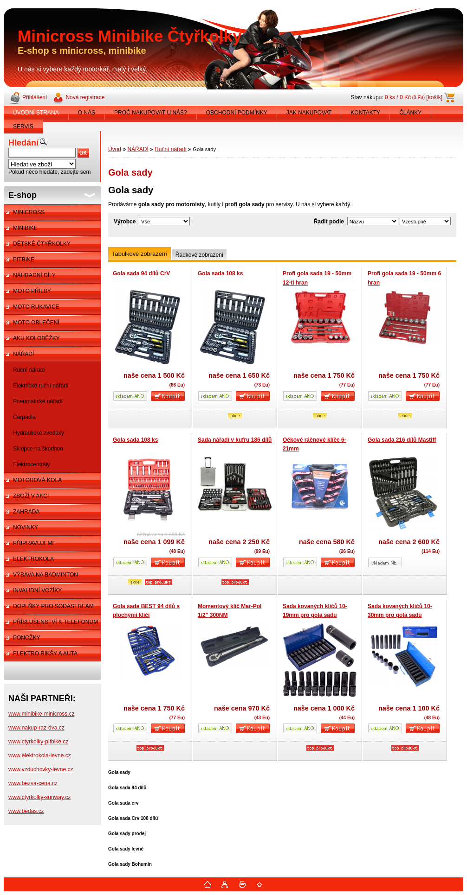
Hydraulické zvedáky (38, 433)
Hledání (23, 142)
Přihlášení (34, 97)
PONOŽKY (26, 638)
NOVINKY (25, 527)
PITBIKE (23, 259)
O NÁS (86, 112)
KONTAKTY (365, 112)
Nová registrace (84, 97)
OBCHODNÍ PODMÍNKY (236, 112)
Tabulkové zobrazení (139, 253)
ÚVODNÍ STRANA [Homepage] (36, 112)
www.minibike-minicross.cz (41, 714)
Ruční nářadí (29, 370)
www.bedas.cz (26, 811)
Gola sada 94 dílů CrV (141, 273)
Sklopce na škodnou (38, 448)
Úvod (114, 149)
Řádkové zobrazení (199, 255)
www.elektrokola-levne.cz (39, 755)
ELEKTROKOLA (33, 559)
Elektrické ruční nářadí (40, 385)
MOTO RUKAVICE (36, 307)
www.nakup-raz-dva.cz (36, 727)
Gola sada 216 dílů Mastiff (402, 440)
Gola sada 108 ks (220, 273)
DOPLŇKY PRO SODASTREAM (53, 606)
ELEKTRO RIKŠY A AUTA (45, 653)
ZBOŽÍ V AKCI (31, 496)
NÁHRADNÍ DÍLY (34, 275)
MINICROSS (29, 212)
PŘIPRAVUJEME (34, 543)
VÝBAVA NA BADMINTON (45, 574)
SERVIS (23, 126)
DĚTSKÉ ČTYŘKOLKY (42, 244)
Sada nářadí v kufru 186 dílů (235, 440)
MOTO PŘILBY (32, 291)
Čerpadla (24, 417)
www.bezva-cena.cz (33, 783)
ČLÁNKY (410, 112)
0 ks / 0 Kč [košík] (413, 97)
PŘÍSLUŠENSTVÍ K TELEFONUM (55, 622)
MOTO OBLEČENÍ (36, 322)
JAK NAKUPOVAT (309, 112)
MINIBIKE (25, 228)
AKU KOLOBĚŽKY (36, 338)
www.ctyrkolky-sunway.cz (39, 797)
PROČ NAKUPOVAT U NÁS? (150, 112)
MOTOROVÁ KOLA (37, 480)
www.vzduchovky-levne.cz (40, 769)
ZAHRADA (26, 511)
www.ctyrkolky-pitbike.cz (38, 741)
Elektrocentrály (31, 464)
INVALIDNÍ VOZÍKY (37, 590)
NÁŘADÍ (23, 354)
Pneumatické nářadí (38, 401)
